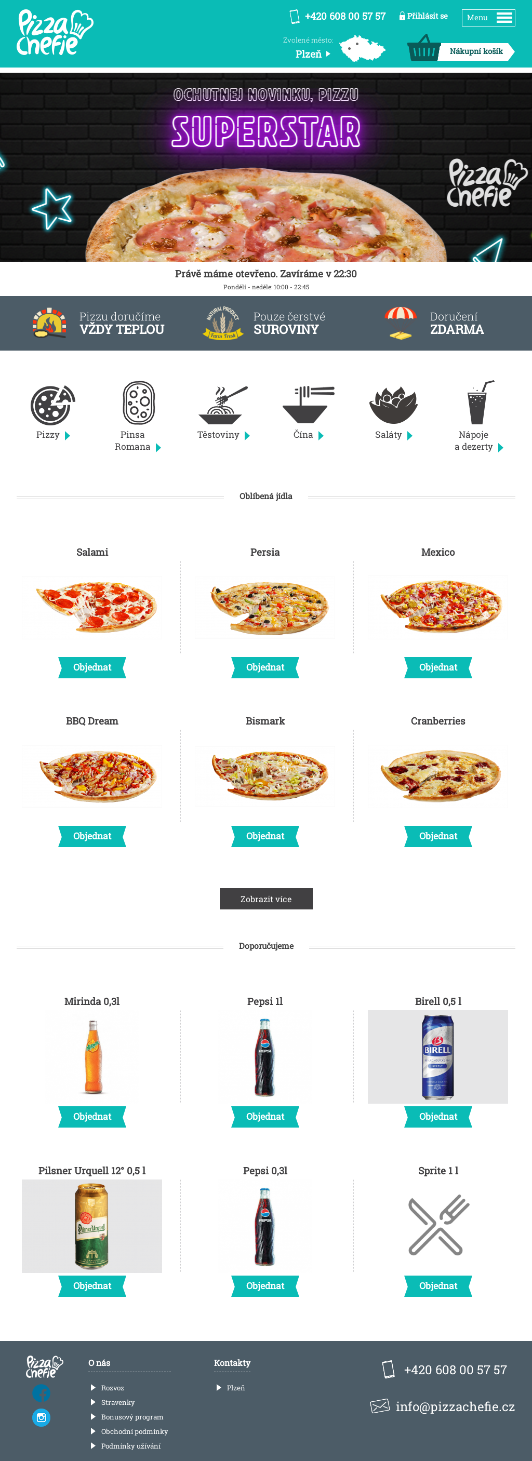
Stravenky (118, 1402)
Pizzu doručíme (121, 323)
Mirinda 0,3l (92, 1058)
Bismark (265, 778)
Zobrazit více (266, 898)
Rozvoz (112, 1387)
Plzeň (236, 1387)
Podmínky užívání (131, 1446)
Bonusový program (132, 1417)
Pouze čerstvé (289, 323)
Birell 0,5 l (438, 1058)
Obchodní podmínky (134, 1431)
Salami (92, 609)
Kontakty (232, 1362)
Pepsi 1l (265, 1058)
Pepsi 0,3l (265, 1228)
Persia (265, 609)
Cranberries (438, 778)
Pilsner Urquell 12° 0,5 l (92, 1228)
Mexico (438, 609)
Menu (477, 17)
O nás (99, 1362)
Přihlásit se (427, 16)
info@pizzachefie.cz (455, 1406)
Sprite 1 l (438, 1228)
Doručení (457, 323)
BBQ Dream (92, 778)
